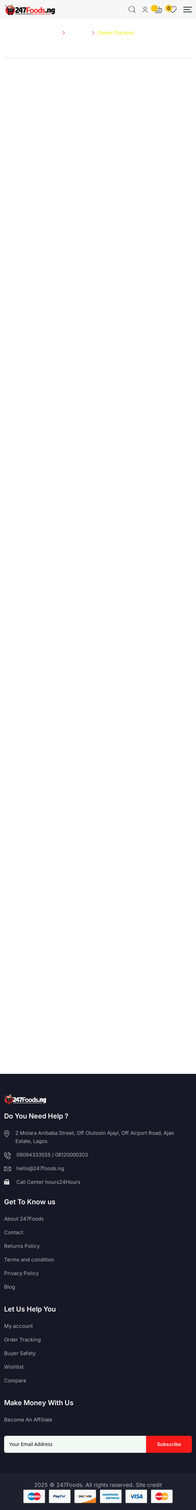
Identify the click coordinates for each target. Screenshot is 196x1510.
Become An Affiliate (28, 1419)
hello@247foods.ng (40, 1168)
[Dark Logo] (29, 9)
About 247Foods (24, 1218)
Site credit (149, 1484)
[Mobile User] (145, 9)
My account (18, 1326)
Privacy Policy (21, 1273)
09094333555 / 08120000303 (52, 1154)
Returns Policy (22, 1246)
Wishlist (14, 1367)
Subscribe (169, 1444)
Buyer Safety (20, 1353)
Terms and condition (29, 1259)
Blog (9, 1287)
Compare (15, 1380)
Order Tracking (22, 1339)
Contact (13, 1232)
